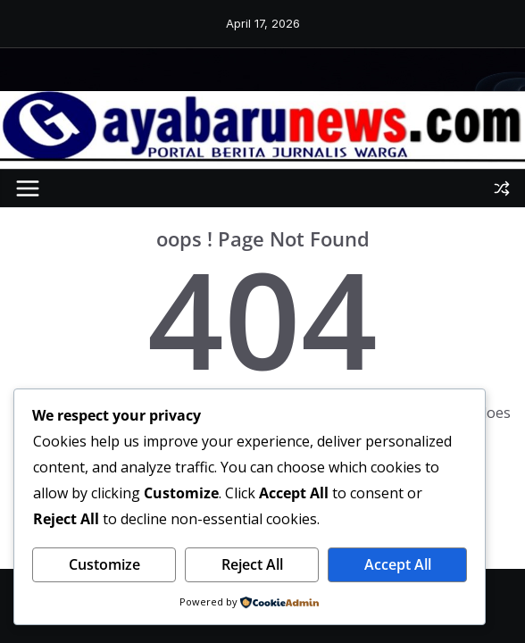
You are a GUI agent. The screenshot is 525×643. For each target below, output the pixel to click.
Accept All (397, 564)
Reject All (252, 564)
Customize (104, 564)
